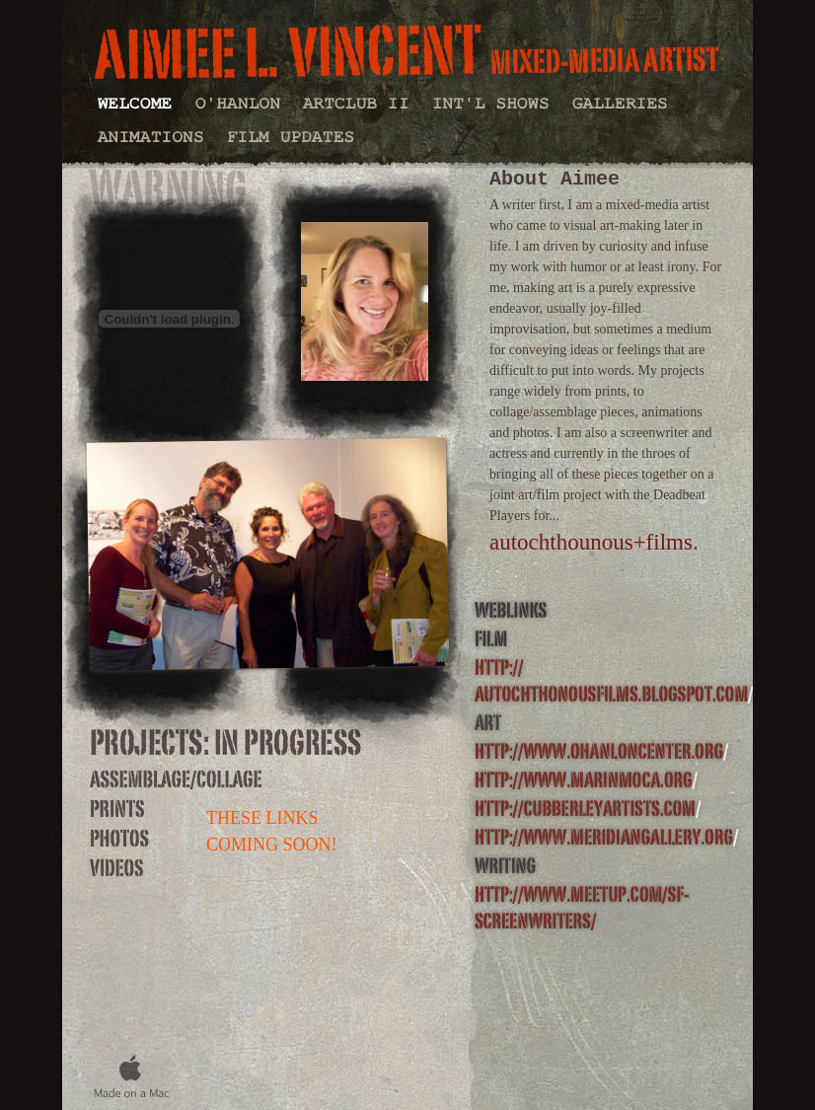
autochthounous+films (591, 542)
